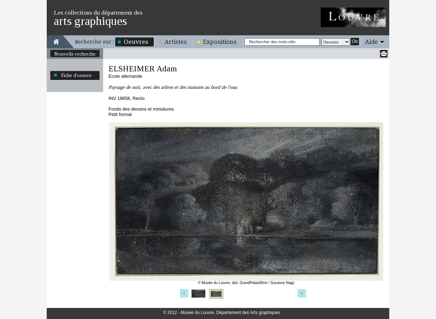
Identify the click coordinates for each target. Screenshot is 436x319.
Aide (371, 41)
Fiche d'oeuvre (76, 75)
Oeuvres (136, 41)
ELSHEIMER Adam (142, 68)
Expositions (220, 41)
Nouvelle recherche (75, 54)
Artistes (175, 41)
